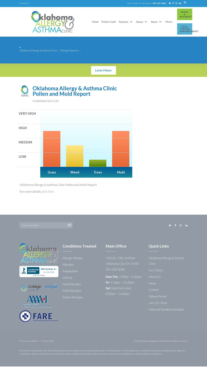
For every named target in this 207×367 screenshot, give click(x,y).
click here (48, 192)
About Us (155, 277)
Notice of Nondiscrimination (166, 310)
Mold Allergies (72, 291)
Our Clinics (156, 271)
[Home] (80, 22)
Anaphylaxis (70, 271)
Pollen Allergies (73, 298)
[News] (142, 22)
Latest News (103, 71)
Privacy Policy (48, 341)
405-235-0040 (159, 3)
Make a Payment (175, 13)
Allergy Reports (69, 51)
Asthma (67, 278)
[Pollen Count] (93, 22)
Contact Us (24, 3)
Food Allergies (72, 284)
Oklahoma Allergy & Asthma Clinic (38, 51)
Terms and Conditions (29, 341)
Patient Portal (157, 297)
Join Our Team (158, 303)
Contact (154, 290)
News (152, 284)
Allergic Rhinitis (73, 258)
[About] (127, 22)
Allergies (68, 265)
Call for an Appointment (175, 25)
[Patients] (111, 22)
